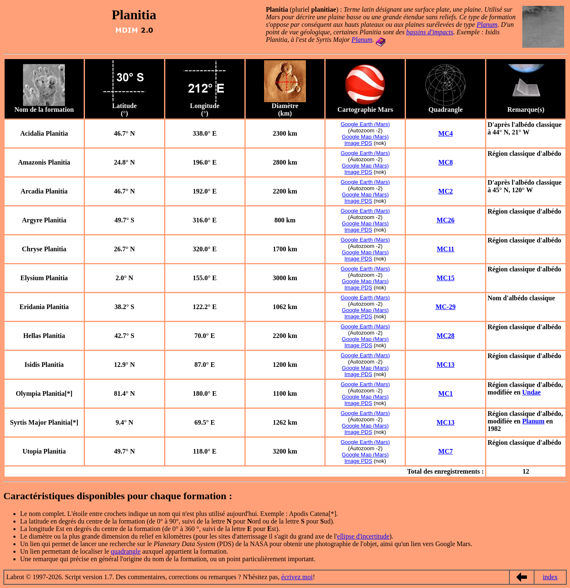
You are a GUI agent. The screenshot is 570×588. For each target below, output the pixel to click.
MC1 (445, 393)
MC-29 (446, 306)
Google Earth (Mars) (365, 124)
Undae (531, 392)
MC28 (445, 335)
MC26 (445, 220)
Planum (487, 24)
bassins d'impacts (429, 32)
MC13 (445, 364)
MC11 (445, 249)
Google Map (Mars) (365, 137)
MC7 (445, 451)
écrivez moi (297, 576)
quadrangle (126, 551)
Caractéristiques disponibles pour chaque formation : (119, 495)
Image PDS (358, 143)
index (550, 576)
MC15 (445, 277)
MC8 (445, 162)
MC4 (445, 133)
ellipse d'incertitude (363, 536)
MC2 (445, 191)
